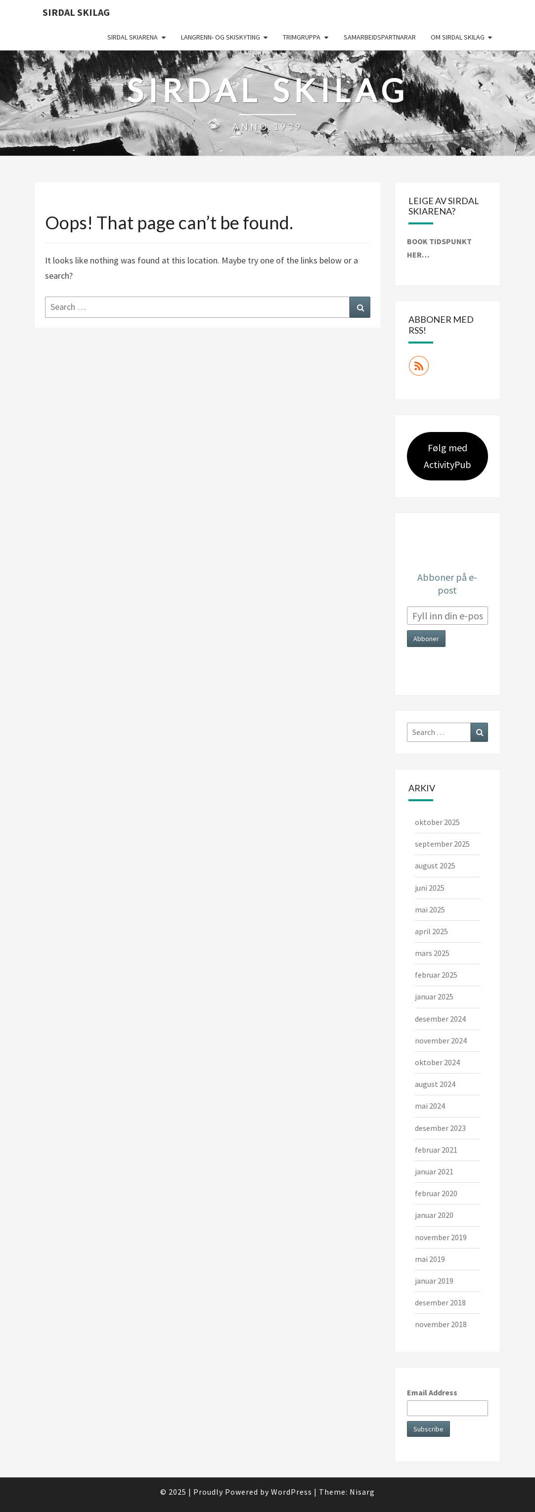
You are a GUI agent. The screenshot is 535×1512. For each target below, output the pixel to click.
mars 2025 (432, 953)
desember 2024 (440, 1019)
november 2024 (441, 1040)
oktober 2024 (437, 1062)
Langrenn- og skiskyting (220, 37)
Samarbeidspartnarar (380, 37)
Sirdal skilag (76, 12)
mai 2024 (430, 1106)
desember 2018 (440, 1302)
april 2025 (431, 931)
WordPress (291, 1492)
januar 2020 (434, 1215)
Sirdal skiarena (132, 37)
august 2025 (435, 865)
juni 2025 (430, 888)
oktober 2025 (437, 822)
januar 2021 (434, 1171)
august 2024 (435, 1084)
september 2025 (442, 844)
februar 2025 (436, 975)
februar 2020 (436, 1193)
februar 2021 (436, 1150)
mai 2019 (430, 1259)
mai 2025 (430, 909)
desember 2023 (440, 1128)
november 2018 (441, 1324)
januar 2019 (434, 1281)
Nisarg (362, 1492)
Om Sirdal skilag (458, 37)
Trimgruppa (301, 37)
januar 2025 (434, 996)
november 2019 (441, 1237)
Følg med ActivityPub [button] (447, 456)
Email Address (432, 1392)
